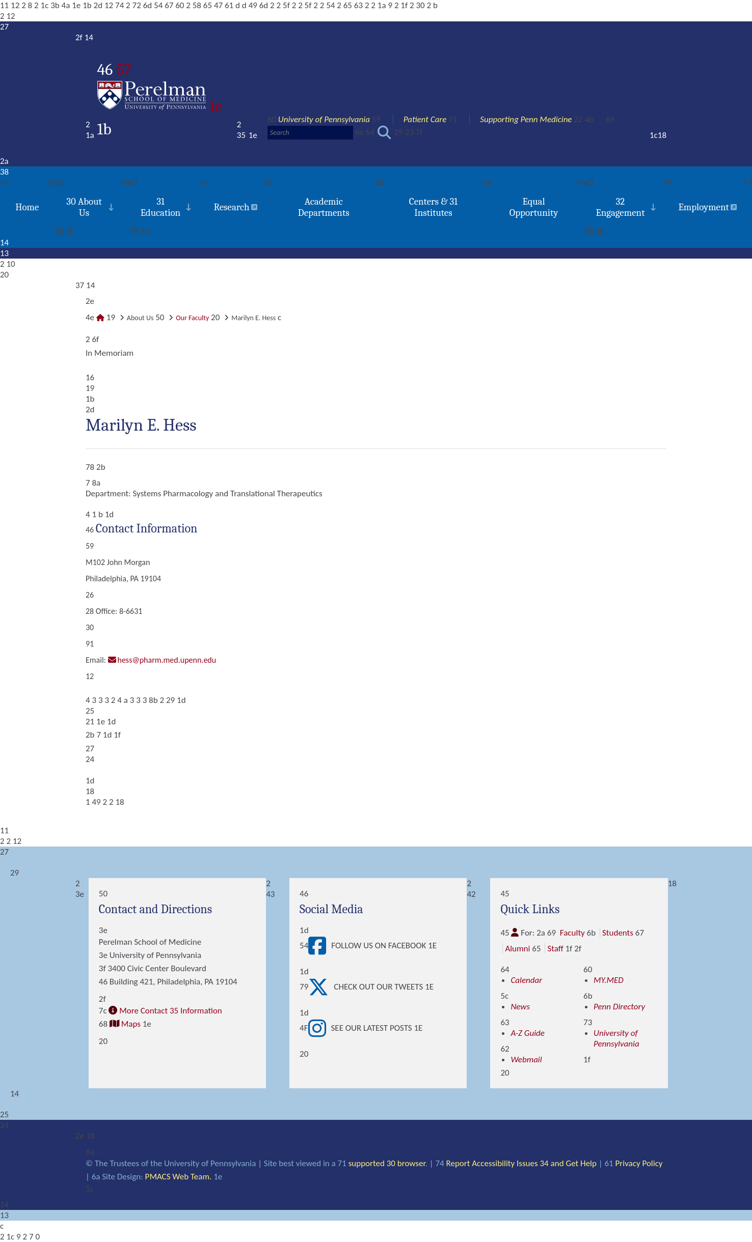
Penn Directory (619, 1006)
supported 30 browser (386, 1163)
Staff (555, 948)
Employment (703, 207)
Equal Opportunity (533, 207)
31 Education (161, 207)
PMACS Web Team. (178, 1176)
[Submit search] (384, 132)
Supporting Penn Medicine (526, 119)
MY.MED (609, 980)
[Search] (310, 132)
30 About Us (84, 207)
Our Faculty (192, 318)
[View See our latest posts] (319, 1028)
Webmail (526, 1059)
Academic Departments (324, 207)
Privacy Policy (639, 1163)
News (520, 1006)
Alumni (517, 948)
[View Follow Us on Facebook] (319, 946)
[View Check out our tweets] (321, 987)
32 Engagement (620, 207)
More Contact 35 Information (170, 1010)
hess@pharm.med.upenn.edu (167, 660)
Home (27, 207)
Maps (131, 1024)
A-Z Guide (528, 1033)
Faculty (572, 932)
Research (231, 207)
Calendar (526, 980)
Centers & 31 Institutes (433, 207)
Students (617, 932)
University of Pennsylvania (324, 119)
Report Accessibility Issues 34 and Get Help (521, 1163)
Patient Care (425, 119)
